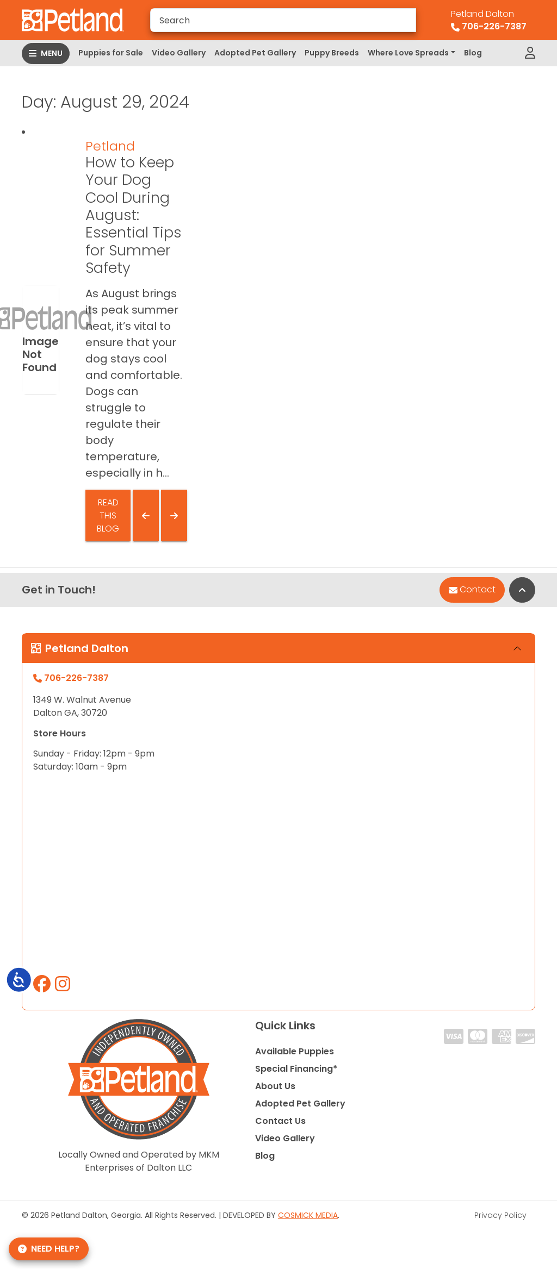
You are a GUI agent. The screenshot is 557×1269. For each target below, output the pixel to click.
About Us (275, 1086)
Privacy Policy (500, 1215)
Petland (110, 146)
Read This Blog (108, 515)
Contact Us (280, 1121)
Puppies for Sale (110, 52)
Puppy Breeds (332, 52)
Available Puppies (294, 1051)
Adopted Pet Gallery (255, 52)
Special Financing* (296, 1068)
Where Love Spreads (408, 52)
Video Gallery (179, 52)
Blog (473, 52)
